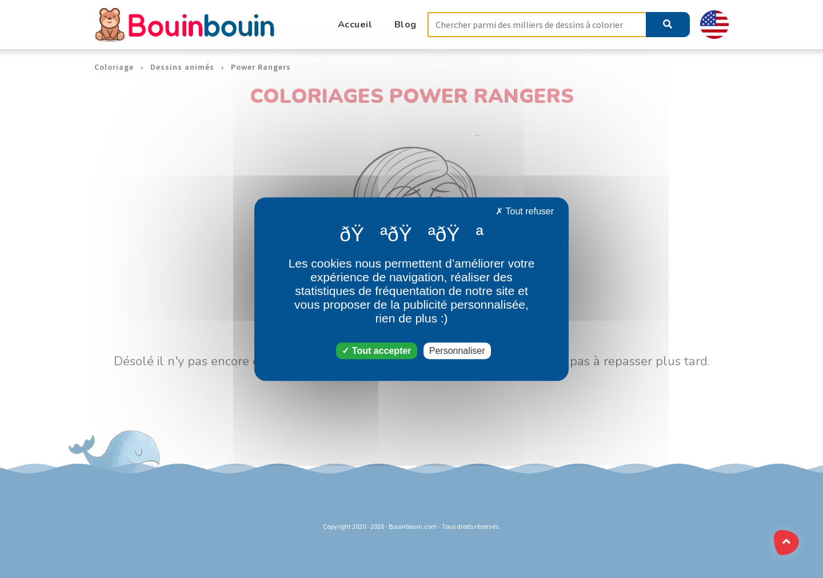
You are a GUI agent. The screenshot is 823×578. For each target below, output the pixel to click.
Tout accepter (376, 351)
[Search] (537, 25)
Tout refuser (525, 211)
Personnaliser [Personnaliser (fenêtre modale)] (457, 351)
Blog (405, 24)
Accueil (355, 24)
